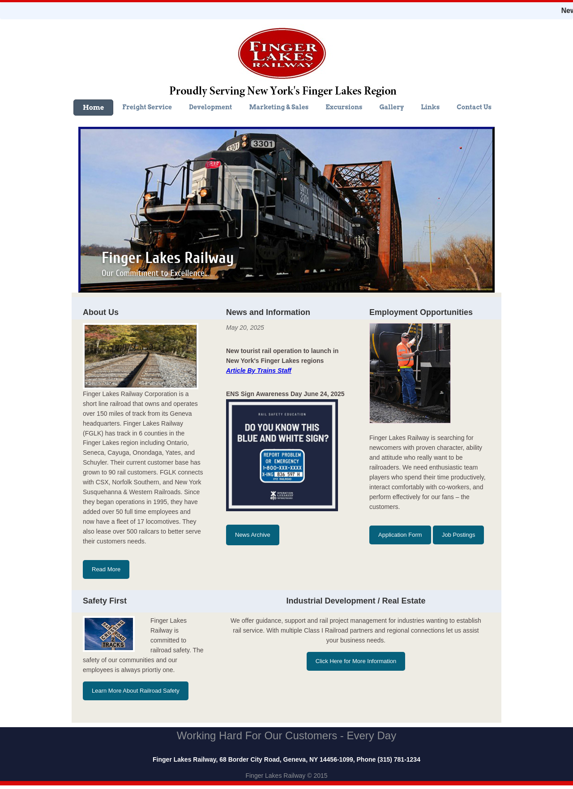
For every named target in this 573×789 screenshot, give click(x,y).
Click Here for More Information (356, 661)
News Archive (252, 534)
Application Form (400, 534)
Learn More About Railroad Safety (136, 690)
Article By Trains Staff (258, 370)
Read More (106, 569)
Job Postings (458, 534)
